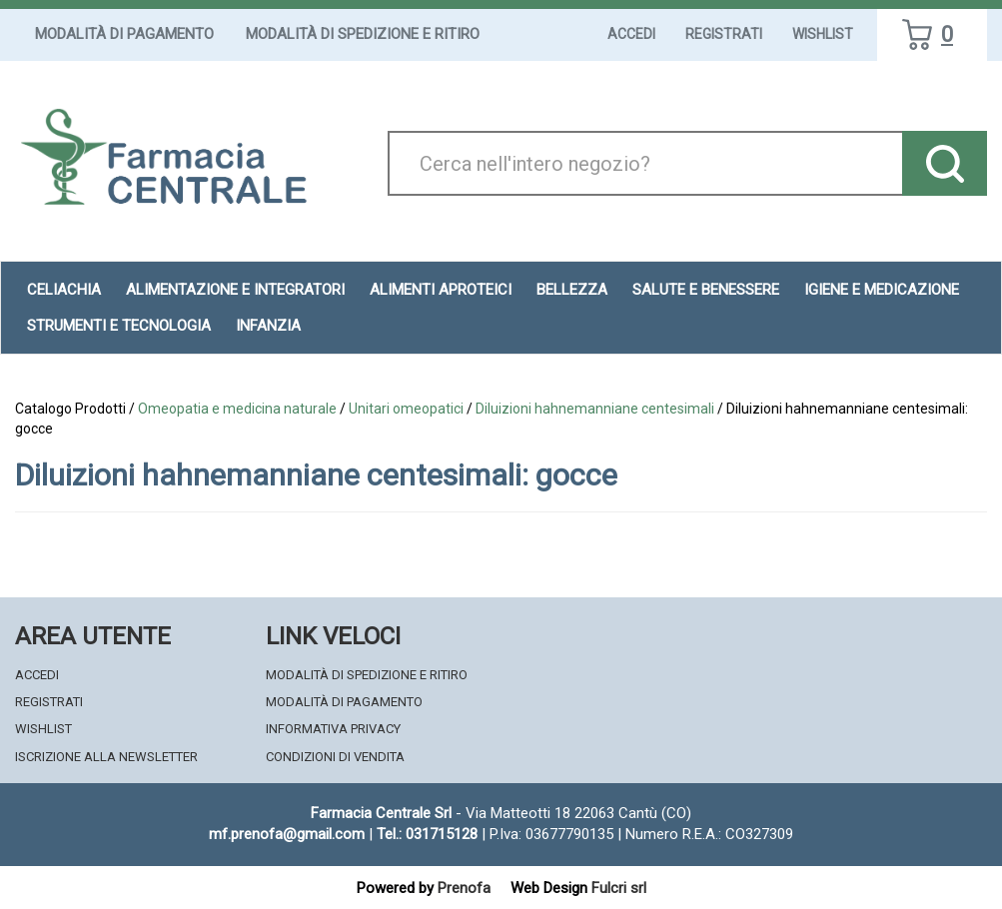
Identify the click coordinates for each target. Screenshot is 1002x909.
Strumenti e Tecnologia (119, 326)
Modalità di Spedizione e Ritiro (363, 34)
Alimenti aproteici (440, 290)
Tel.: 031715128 (427, 834)
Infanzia (268, 326)
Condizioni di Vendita (335, 756)
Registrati (723, 34)
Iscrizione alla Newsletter (106, 756)
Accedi (631, 34)
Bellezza (571, 290)
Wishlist (822, 34)
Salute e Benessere (705, 290)
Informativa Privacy (333, 728)
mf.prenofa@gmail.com (287, 834)
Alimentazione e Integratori (235, 290)
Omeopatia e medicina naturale (237, 409)
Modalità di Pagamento (124, 34)
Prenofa (464, 888)
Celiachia (64, 290)
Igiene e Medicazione (881, 290)
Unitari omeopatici (406, 409)
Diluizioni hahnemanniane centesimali (595, 409)
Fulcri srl (618, 888)
